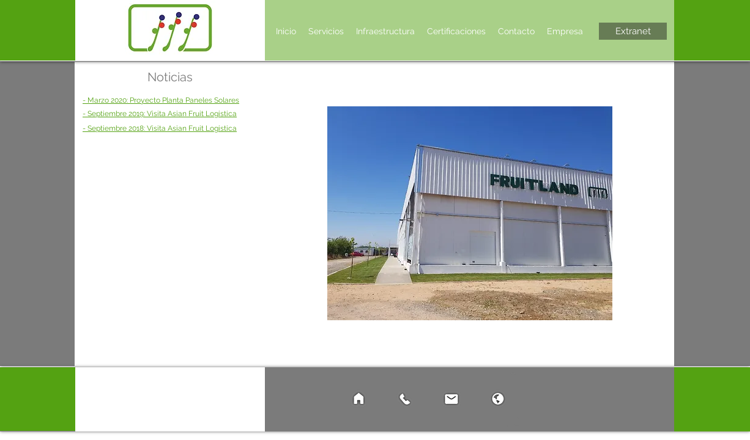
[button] (326, 31)
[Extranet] (633, 31)
